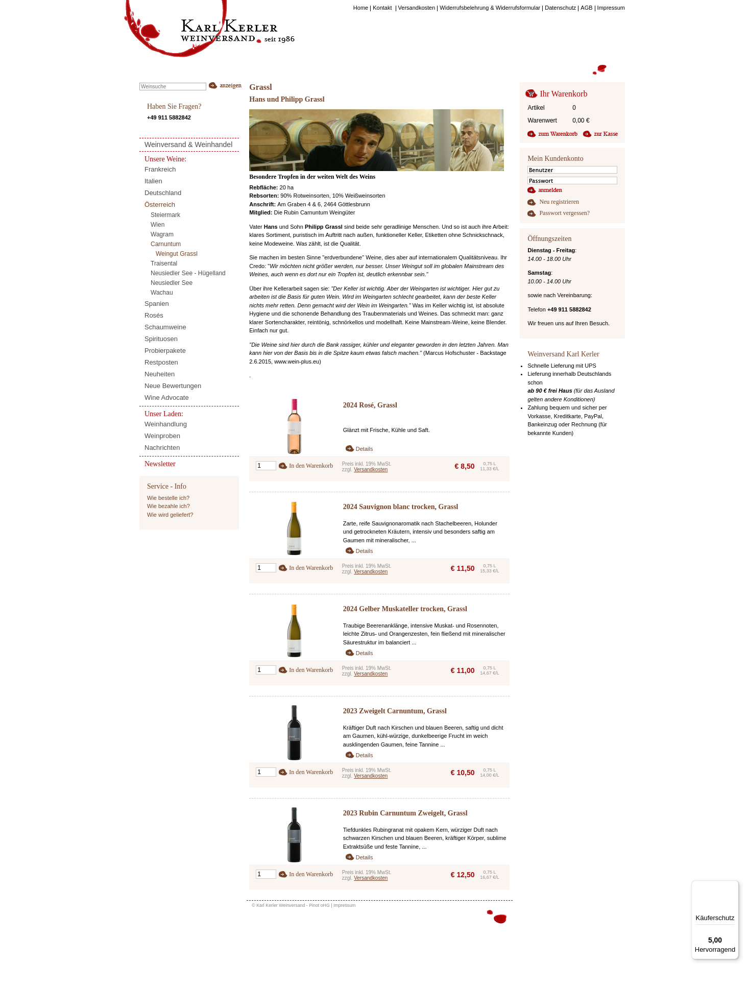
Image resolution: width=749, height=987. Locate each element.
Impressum (344, 905)
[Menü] (733, 886)
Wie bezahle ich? (168, 506)
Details (364, 449)
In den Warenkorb (311, 465)
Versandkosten (371, 469)
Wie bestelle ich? (168, 498)
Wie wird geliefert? (170, 515)
